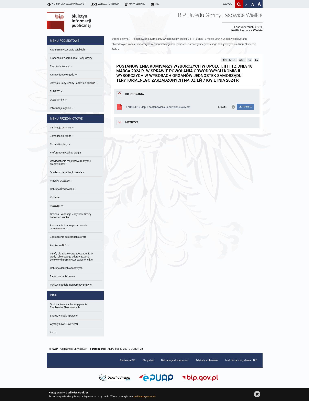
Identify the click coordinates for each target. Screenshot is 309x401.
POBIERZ (245, 106)
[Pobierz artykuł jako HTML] (249, 60)
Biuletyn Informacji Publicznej (80, 22)
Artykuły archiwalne (207, 360)
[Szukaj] (239, 4)
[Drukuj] (256, 60)
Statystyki (148, 360)
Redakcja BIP (127, 360)
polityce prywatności (145, 396)
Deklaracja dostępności (174, 360)
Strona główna (120, 38)
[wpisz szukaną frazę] (217, 4)
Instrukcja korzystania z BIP (241, 360)
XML (242, 59)
